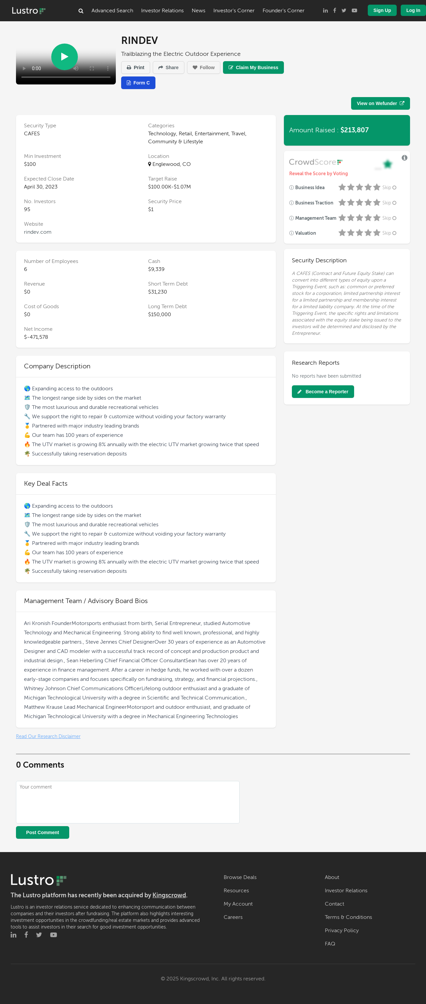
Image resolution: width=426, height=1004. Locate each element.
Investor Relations (162, 11)
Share (168, 67)
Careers (233, 917)
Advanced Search (112, 11)
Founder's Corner (284, 11)
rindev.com (38, 232)
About (332, 877)
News (198, 11)
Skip (390, 187)
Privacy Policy (342, 931)
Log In (413, 10)
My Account (238, 904)
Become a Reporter (323, 391)
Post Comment (42, 832)
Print (135, 67)
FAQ (330, 944)
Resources (236, 891)
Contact (334, 904)
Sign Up (382, 10)
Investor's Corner (234, 11)
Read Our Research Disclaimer (48, 736)
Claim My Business (254, 67)
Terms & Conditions (348, 917)
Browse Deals (240, 877)
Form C (138, 82)
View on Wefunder (380, 103)
